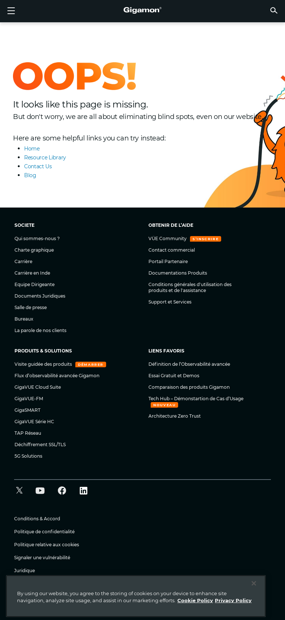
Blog (30, 175)
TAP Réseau (27, 433)
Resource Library (45, 157)
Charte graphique (34, 250)
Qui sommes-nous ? (37, 238)
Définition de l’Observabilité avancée (189, 364)
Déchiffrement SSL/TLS (40, 444)
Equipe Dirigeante (34, 284)
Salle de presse (30, 307)
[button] (274, 10)
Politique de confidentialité (44, 531)
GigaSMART (27, 410)
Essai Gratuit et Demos (173, 375)
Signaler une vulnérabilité (42, 557)
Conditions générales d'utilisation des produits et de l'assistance (190, 287)
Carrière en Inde (32, 273)
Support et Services (169, 302)
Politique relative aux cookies (46, 544)
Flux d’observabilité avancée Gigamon (56, 375)
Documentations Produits (177, 273)
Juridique (24, 570)
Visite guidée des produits (43, 364)
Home (32, 148)
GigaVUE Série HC (34, 421)
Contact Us (38, 166)
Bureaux (23, 319)
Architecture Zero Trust (174, 416)
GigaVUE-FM (28, 398)
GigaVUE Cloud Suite (37, 387)
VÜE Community (168, 238)
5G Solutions (28, 456)
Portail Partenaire (168, 261)
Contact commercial (171, 250)
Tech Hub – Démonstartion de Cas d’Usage (195, 398)
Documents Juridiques (39, 296)
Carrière (23, 261)
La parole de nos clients (40, 330)
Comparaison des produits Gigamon (189, 387)
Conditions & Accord (37, 518)
